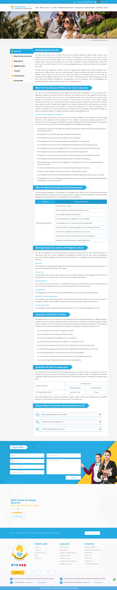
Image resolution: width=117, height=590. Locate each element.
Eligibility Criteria (19, 66)
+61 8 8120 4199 (86, 582)
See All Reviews (9, 516)
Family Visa (88, 558)
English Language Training (68, 553)
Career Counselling (66, 564)
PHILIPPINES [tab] (33, 572)
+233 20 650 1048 (87, 2)
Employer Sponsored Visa (93, 550)
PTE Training (64, 550)
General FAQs (18, 81)
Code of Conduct (40, 553)
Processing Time (19, 76)
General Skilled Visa (91, 547)
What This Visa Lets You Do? (23, 56)
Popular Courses (65, 558)
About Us (38, 550)
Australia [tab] (17, 572)
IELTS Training (64, 547)
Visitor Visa (88, 555)
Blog (36, 555)
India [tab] (48, 572)
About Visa (17, 51)
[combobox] (12, 461)
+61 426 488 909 (29, 582)
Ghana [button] (101, 1)
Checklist (17, 71)
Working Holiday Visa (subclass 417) (99, 40)
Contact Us (92, 533)
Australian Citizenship (91, 564)
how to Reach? (41, 582)
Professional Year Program (68, 561)
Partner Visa (88, 553)
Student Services (65, 555)
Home (88, 40)
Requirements (18, 61)
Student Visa (89, 561)
